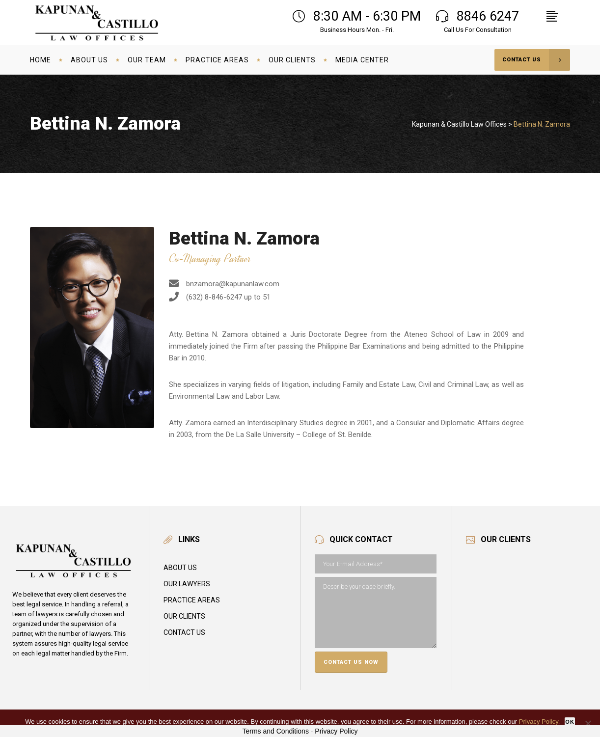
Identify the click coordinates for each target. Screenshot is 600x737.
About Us (180, 568)
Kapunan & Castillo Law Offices (459, 124)
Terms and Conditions (276, 731)
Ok (569, 722)
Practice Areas (192, 600)
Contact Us (184, 632)
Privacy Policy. (539, 721)
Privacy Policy (336, 731)
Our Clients (184, 616)
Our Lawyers (187, 584)
